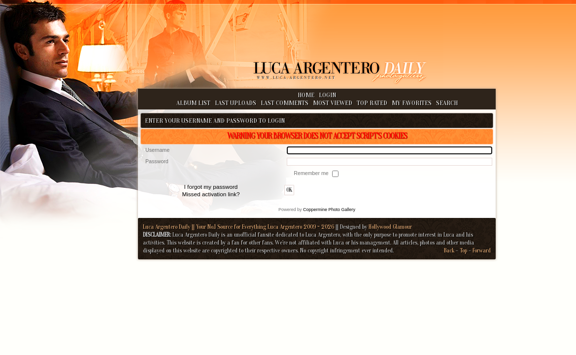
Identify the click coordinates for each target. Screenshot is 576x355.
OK (289, 190)
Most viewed (332, 102)
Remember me (312, 173)
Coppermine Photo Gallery (329, 209)
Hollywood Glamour (390, 226)
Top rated (372, 102)
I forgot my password (211, 186)
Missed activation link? (210, 194)
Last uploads (235, 102)
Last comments (284, 102)
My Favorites (412, 102)
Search (447, 102)
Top (463, 250)
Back (449, 250)
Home (306, 95)
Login (327, 95)
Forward (482, 250)
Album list (193, 102)
